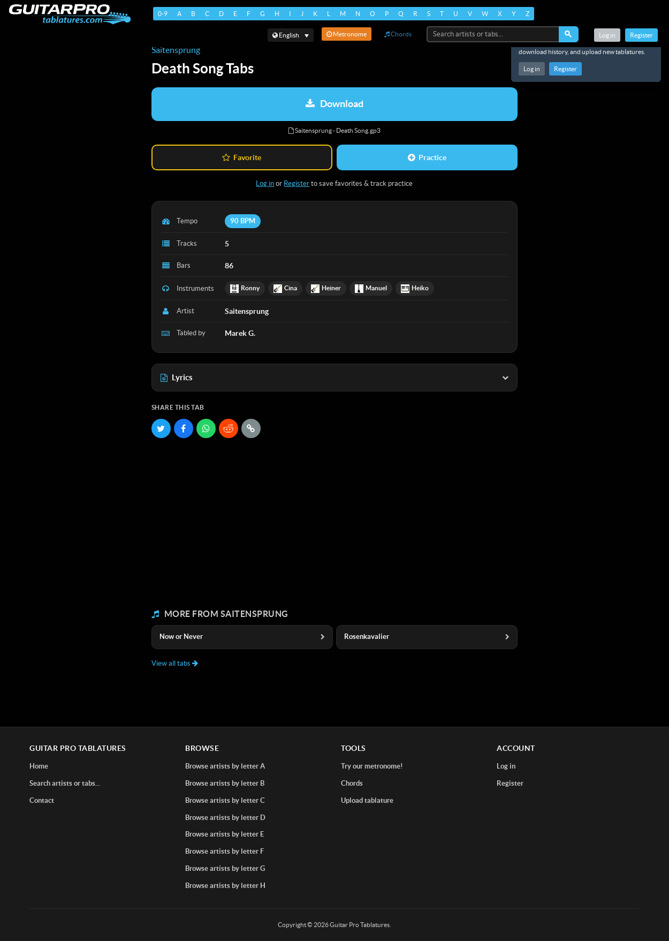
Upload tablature (367, 800)
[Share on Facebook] (183, 428)
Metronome (346, 34)
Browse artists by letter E (224, 834)
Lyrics (334, 377)
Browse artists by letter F (224, 851)
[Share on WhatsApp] (206, 428)
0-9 (163, 13)
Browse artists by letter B (224, 783)
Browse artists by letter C (225, 800)
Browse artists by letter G (225, 868)
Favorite (241, 157)
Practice (427, 157)
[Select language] (291, 35)
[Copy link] (251, 428)
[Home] (70, 14)
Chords (398, 34)
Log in (531, 68)
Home (38, 766)
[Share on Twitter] (161, 428)
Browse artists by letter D (225, 818)
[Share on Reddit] (228, 428)
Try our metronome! (372, 766)
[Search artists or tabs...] (493, 34)
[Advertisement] (334, 524)
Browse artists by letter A (225, 766)
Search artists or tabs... (64, 783)
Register (565, 68)
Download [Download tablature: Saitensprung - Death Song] (334, 103)
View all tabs (174, 663)
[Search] (569, 34)
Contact (41, 800)
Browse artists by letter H (225, 886)
